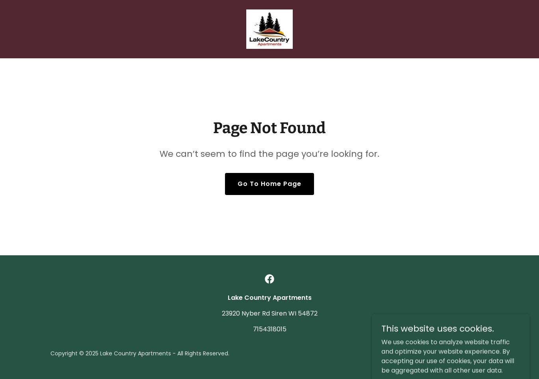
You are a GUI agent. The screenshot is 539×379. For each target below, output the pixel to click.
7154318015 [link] (269, 329)
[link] (269, 28)
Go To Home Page (269, 183)
